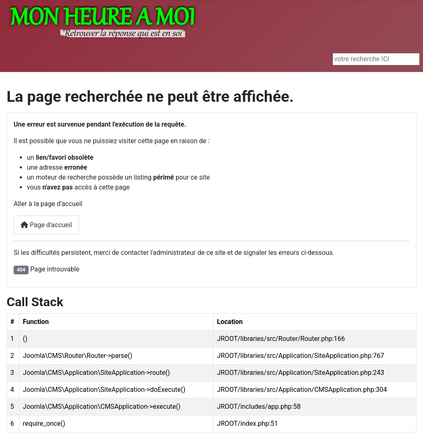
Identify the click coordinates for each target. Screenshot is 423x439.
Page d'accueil (46, 225)
